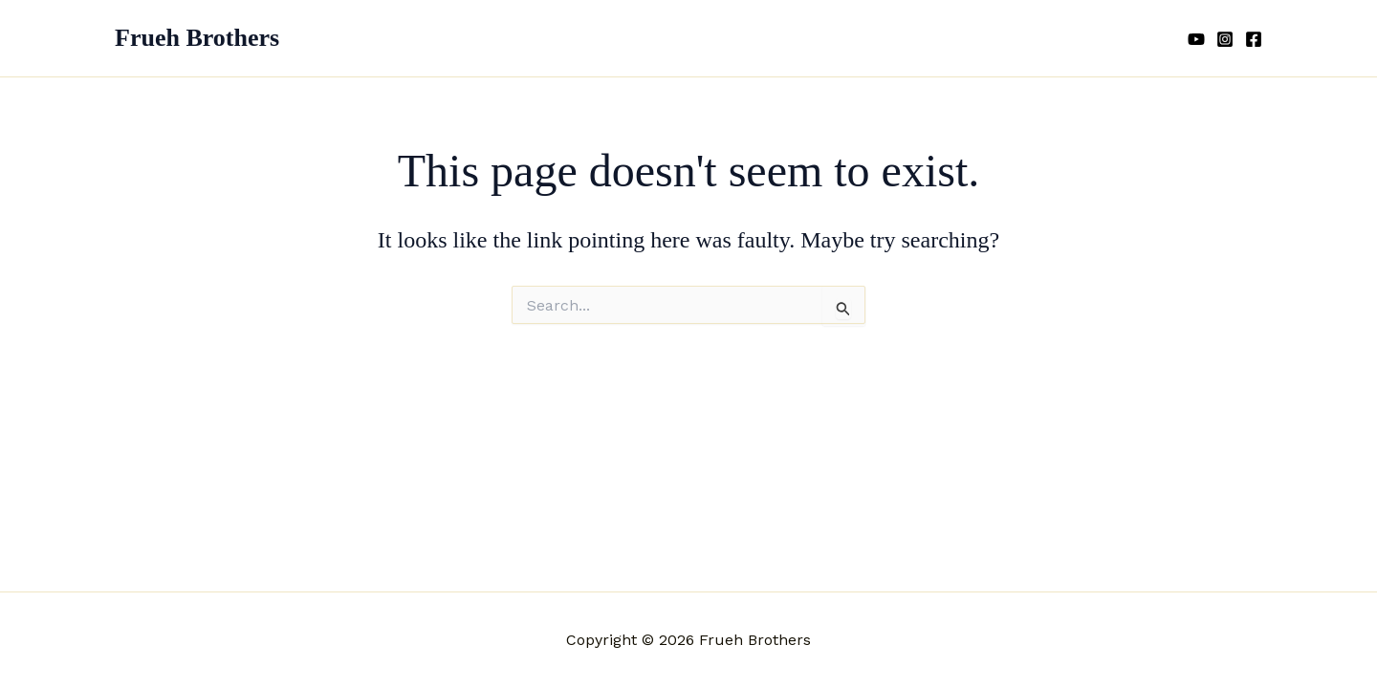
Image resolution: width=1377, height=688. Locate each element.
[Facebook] (1253, 39)
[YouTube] (1196, 39)
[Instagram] (1225, 39)
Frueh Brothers (197, 38)
